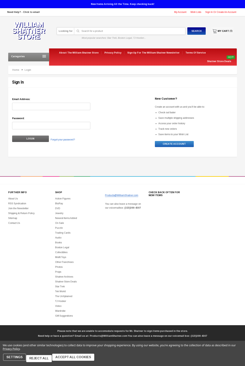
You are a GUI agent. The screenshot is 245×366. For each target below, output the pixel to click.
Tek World (60, 292)
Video (58, 306)
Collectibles (61, 253)
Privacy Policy (11, 351)
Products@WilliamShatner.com (121, 196)
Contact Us (14, 223)
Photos (59, 267)
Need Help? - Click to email (23, 12)
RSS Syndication (17, 204)
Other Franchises (64, 263)
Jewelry (59, 214)
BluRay (59, 204)
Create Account (174, 144)
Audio (58, 238)
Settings (16, 359)
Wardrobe (60, 311)
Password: (18, 118)
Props (58, 272)
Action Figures (62, 199)
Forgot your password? (58, 139)
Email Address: (21, 99)
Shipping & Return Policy (21, 214)
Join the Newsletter (18, 209)
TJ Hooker (60, 302)
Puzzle (59, 228)
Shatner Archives (64, 277)
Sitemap (12, 219)
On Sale (59, 223)
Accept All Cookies (77, 359)
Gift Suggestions (64, 316)
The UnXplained (63, 297)
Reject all (41, 359)
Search (193, 31)
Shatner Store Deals (219, 61)
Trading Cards (62, 233)
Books (58, 243)
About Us (13, 199)
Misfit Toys (60, 258)
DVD (57, 209)
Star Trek (60, 287)
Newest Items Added (66, 219)
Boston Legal (62, 248)
